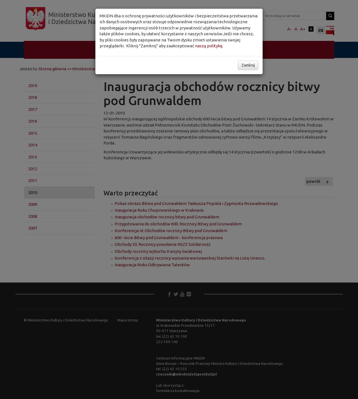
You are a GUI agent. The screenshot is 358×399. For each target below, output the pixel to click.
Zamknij (248, 65)
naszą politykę (208, 45)
